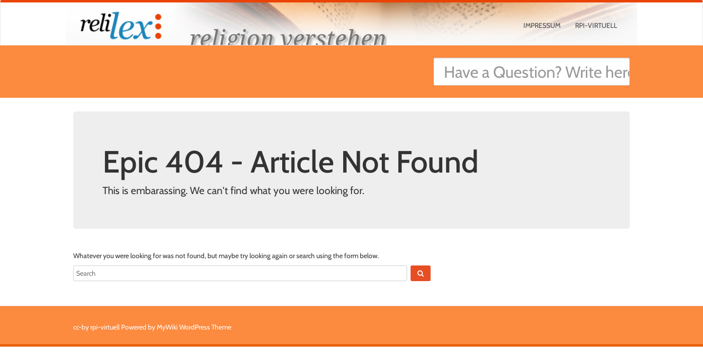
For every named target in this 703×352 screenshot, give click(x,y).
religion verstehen (288, 38)
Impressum (541, 25)
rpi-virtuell (596, 25)
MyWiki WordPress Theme (194, 327)
